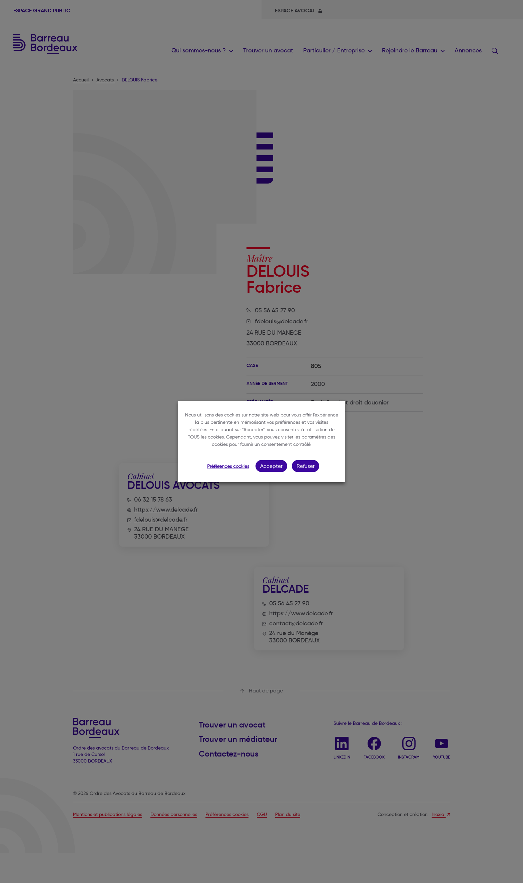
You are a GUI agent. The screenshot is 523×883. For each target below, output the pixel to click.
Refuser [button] (306, 466)
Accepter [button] (271, 466)
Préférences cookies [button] (228, 466)
